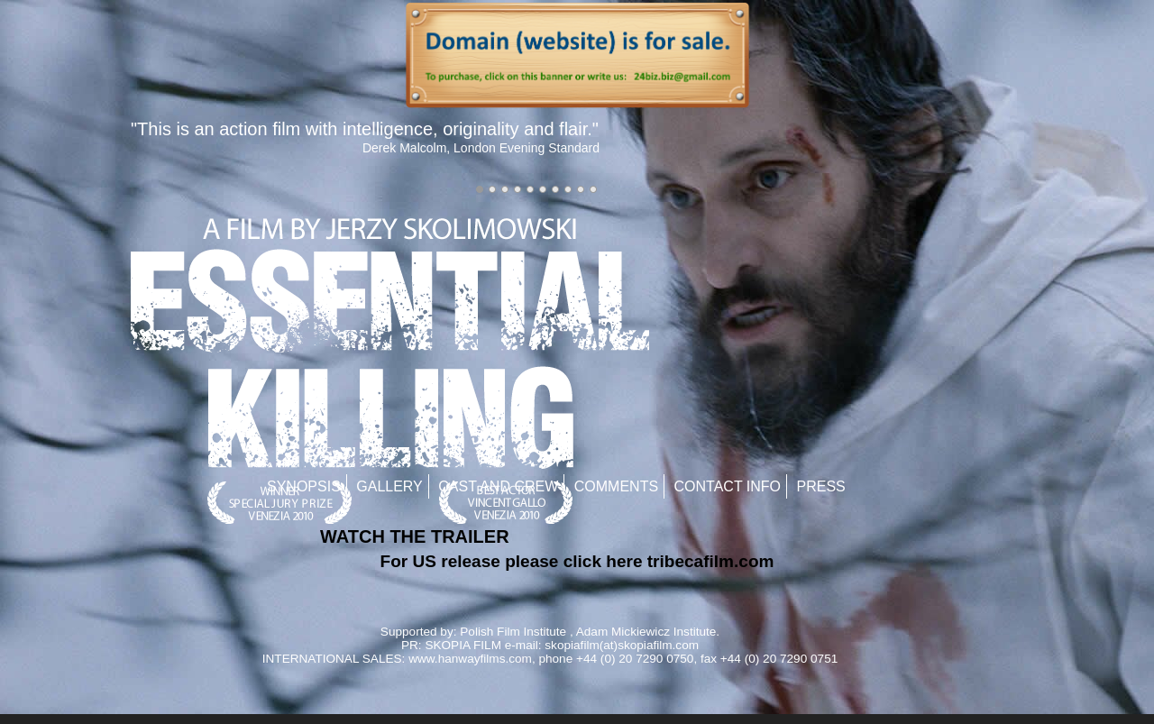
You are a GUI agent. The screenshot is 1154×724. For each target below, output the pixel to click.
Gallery (389, 486)
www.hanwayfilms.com (470, 658)
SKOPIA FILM (463, 645)
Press (821, 486)
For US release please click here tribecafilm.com (577, 561)
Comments (616, 486)
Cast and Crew (498, 486)
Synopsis (304, 486)
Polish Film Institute (513, 631)
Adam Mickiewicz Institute (646, 631)
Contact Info (728, 486)
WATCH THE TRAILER (414, 536)
